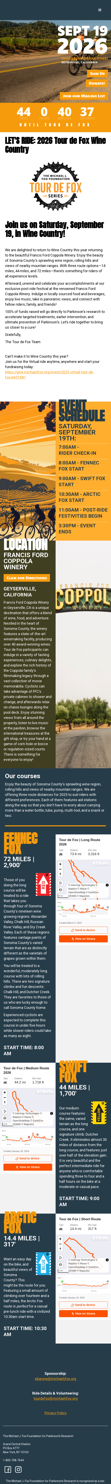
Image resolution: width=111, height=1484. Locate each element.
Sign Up (97, 73)
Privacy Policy (56, 1413)
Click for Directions (27, 577)
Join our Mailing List (84, 95)
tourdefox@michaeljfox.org (56, 1398)
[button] (100, 10)
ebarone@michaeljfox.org (55, 1379)
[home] (21, 4)
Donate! (97, 83)
